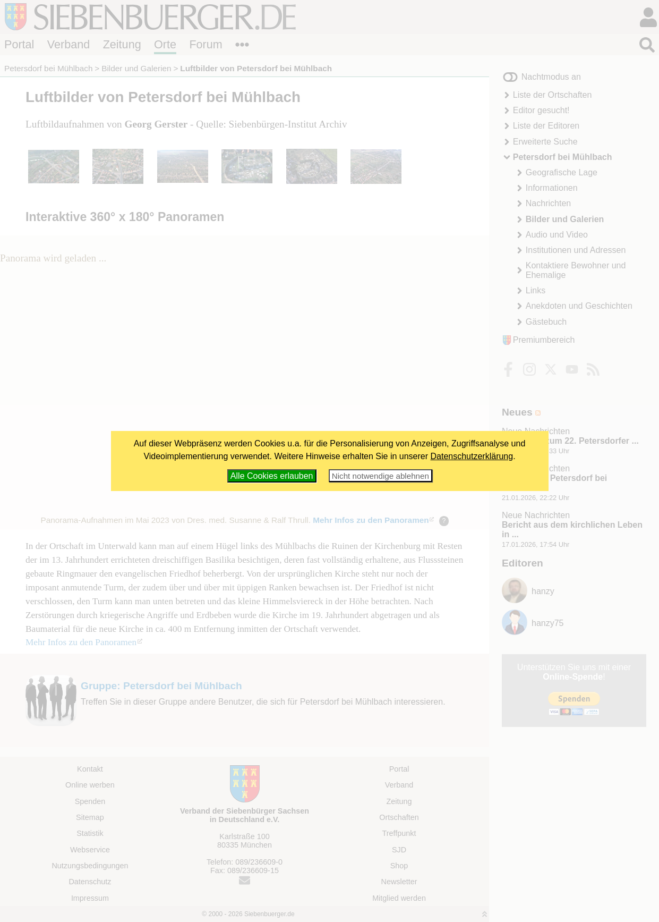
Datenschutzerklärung (472, 456)
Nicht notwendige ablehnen (380, 475)
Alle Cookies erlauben (271, 475)
